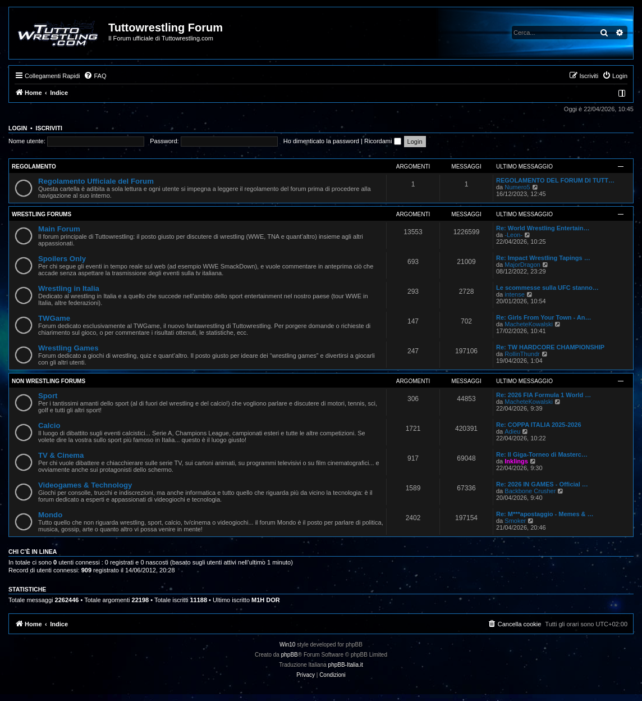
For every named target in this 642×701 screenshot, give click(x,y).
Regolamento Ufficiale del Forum (96, 181)
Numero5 (517, 187)
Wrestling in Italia (68, 288)
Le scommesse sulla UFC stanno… (547, 287)
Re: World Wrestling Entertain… (542, 228)
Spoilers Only (62, 258)
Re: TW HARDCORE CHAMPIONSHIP (550, 347)
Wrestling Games (68, 348)
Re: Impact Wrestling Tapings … (543, 257)
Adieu (512, 431)
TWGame (54, 318)
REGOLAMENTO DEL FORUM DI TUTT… (555, 180)
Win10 (287, 644)
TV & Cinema (61, 455)
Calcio (49, 425)
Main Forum (59, 229)
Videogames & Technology (85, 485)
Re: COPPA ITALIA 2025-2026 (538, 424)
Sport (47, 396)
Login (17, 128)
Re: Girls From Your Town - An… (543, 317)
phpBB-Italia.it (345, 665)
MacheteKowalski (529, 324)
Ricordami (382, 141)
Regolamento (34, 166)
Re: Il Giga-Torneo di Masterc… (542, 454)
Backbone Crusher (530, 491)
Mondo (50, 515)
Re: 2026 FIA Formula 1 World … (543, 395)
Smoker (515, 520)
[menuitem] (95, 76)
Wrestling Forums (41, 214)
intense (514, 294)
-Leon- (513, 234)
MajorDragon (522, 264)
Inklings (516, 461)
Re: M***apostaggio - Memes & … (545, 514)
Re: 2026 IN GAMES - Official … (542, 484)
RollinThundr (522, 353)
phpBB (289, 655)
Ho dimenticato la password (321, 141)
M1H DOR (265, 600)
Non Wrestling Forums (48, 381)
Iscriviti (49, 128)
